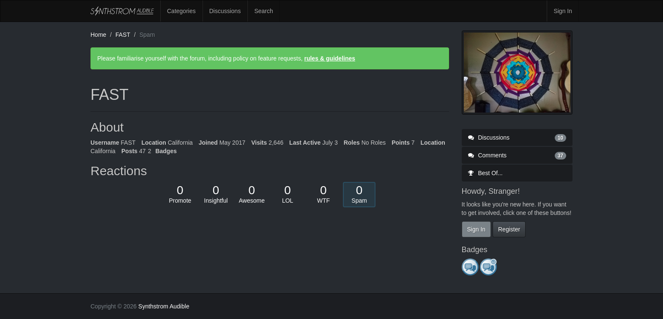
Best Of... (485, 173)
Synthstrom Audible (122, 11)
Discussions (225, 11)
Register (509, 229)
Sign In (562, 11)
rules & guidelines (329, 58)
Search (263, 11)
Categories (181, 11)
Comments (517, 155)
